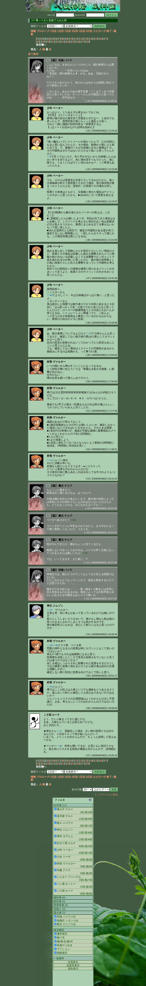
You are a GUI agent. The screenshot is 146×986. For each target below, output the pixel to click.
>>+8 (84, 553)
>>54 (49, 686)
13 (86, 38)
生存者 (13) (60, 805)
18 (38, 41)
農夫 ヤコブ (65, 485)
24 (68, 41)
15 (96, 38)
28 (87, 41)
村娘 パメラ (65, 60)
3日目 (67, 31)
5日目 (82, 31)
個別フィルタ (38, 26)
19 (43, 41)
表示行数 (77, 789)
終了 (109, 31)
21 (53, 41)
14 (91, 38)
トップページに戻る (106, 794)
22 (58, 41)
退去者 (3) (59, 912)
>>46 (59, 745)
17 (105, 38)
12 (81, 38)
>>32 (49, 460)
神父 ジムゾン (55, 605)
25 (73, 41)
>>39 (88, 333)
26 (78, 41)
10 (71, 38)
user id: (61, 14)
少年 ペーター (55, 108)
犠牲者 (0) (59, 897)
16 (100, 38)
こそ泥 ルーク (51, 714)
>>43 (72, 520)
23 (63, 41)
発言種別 (59, 930)
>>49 (55, 645)
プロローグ (42, 31)
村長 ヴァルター (56, 361)
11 (76, 38)
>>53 (49, 609)
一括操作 (59, 958)
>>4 (49, 156)
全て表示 (33, 54)
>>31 (59, 731)
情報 (33, 31)
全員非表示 (73, 965)
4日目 (75, 31)
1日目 (53, 31)
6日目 (89, 31)
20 (48, 41)
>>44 (49, 295)
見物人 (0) (59, 909)
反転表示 (73, 968)
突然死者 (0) (61, 905)
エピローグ (99, 31)
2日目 (60, 31)
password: (89, 14)
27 (82, 41)
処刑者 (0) (59, 901)
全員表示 (73, 962)
